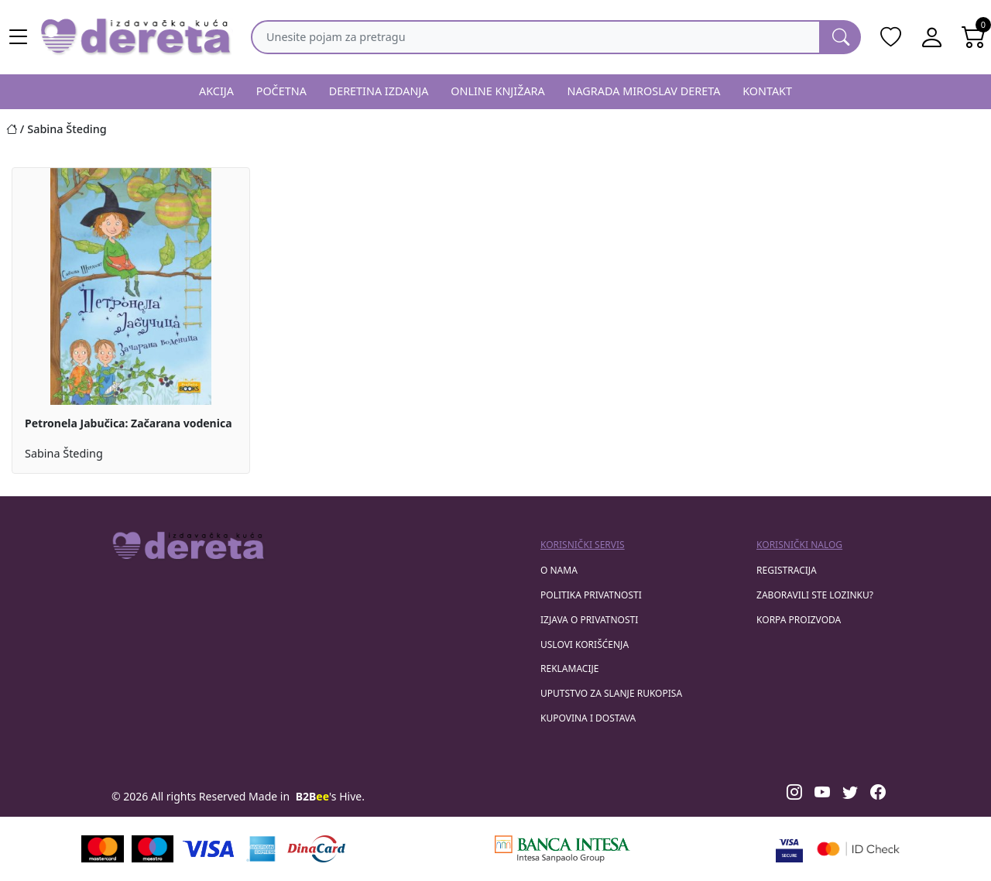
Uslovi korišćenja (584, 644)
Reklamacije (569, 668)
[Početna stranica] (16, 129)
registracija (786, 570)
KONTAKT (767, 91)
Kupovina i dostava (588, 718)
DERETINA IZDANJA (379, 91)
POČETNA (281, 91)
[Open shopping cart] (974, 37)
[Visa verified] (789, 848)
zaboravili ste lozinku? (814, 595)
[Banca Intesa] (562, 848)
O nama (559, 570)
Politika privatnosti (591, 595)
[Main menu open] (18, 37)
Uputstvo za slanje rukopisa (611, 693)
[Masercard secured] (858, 848)
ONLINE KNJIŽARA (498, 91)
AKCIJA (216, 91)
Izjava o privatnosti (589, 619)
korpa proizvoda (798, 619)
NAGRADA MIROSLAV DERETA (644, 91)
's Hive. (330, 796)
